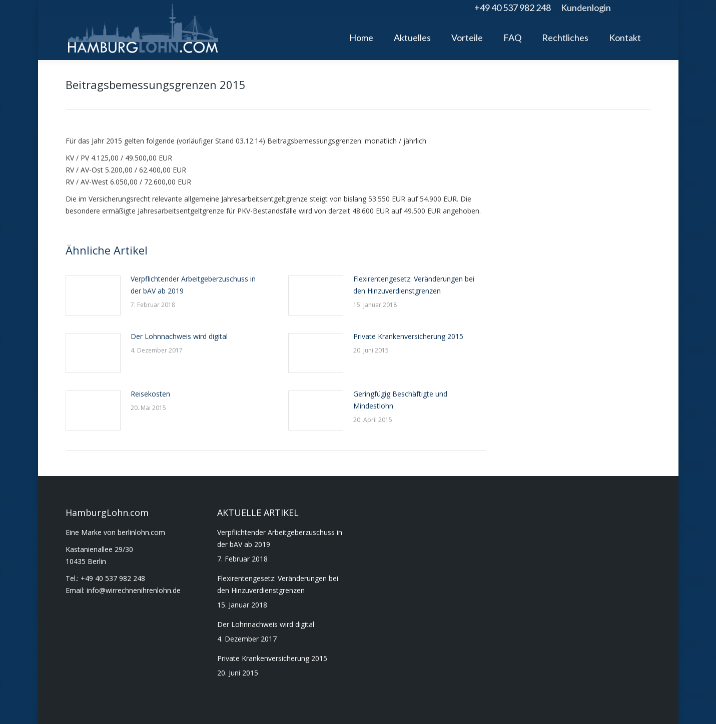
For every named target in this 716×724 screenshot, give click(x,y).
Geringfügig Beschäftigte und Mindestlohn (400, 399)
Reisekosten (150, 393)
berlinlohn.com (141, 532)
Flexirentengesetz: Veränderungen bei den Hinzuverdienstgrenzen (413, 285)
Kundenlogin (586, 7)
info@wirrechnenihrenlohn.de (134, 590)
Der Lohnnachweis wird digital (179, 336)
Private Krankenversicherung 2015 (408, 336)
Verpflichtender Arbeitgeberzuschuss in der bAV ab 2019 (193, 285)
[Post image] (93, 296)
